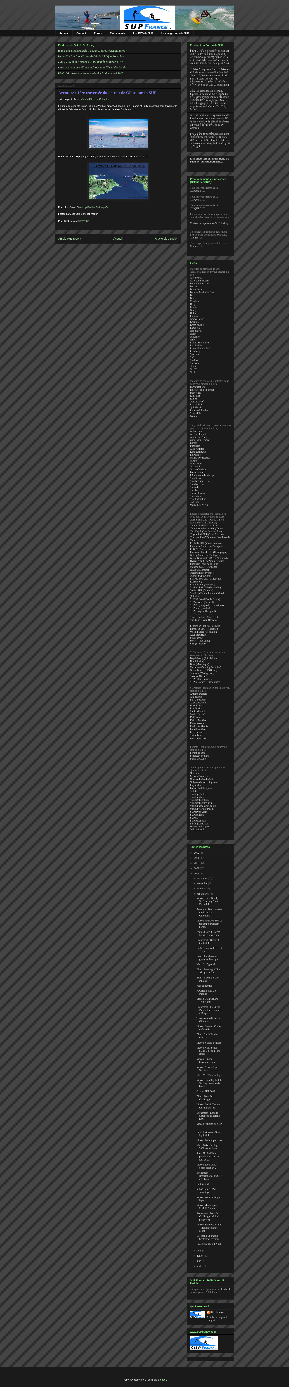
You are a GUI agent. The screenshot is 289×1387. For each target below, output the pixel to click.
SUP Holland (197, 814)
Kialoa (193, 398)
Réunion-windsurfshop (202, 475)
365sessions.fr (197, 829)
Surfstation (195, 496)
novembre (202, 883)
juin (199, 1261)
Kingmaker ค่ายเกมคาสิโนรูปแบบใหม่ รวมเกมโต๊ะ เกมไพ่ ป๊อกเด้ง (92, 67)
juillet (200, 1255)
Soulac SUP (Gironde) (201, 590)
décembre (202, 878)
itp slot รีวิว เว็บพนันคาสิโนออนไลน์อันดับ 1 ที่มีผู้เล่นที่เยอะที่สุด (91, 56)
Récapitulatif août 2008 (208, 1244)
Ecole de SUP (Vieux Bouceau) (206, 543)
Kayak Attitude (198, 451)
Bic (192, 295)
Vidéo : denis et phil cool (209, 1140)
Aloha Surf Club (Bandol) (203, 522)
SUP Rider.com (198, 820)
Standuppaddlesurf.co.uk (203, 806)
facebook (225, 1289)
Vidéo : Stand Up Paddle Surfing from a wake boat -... (209, 1083)
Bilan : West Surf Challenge (205, 1098)
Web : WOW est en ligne (209, 1075)
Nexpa (193, 460)
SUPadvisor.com (198, 811)
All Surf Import (198, 434)
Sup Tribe (195, 490)
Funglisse (195, 446)
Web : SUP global (205, 964)
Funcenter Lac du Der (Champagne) (208, 552)
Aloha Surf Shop (198, 437)
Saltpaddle (195, 413)
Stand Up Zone (198, 758)
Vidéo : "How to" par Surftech (207, 1069)
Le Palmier (195, 454)
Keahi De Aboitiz (199, 726)
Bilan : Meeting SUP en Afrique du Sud (208, 971)
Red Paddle (196, 345)
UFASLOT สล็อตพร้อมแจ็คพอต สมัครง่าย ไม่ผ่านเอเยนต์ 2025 (90, 73)
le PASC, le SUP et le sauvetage (207, 1191)
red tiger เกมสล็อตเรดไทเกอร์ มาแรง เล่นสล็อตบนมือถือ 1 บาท (90, 62)
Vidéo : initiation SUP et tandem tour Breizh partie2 (209, 923)
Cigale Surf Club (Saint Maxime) (207, 534)
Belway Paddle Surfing (202, 292)
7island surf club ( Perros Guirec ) (207, 519)
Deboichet (195, 392)
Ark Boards (196, 277)
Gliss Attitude (197, 448)
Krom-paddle (197, 325)
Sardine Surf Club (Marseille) (205, 587)
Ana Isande (196, 696)
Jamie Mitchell (198, 711)
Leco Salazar (196, 732)
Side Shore (195, 478)
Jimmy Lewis (197, 319)
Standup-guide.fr (198, 794)
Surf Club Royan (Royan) (203, 620)
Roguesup (195, 351)
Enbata (193, 443)
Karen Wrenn (197, 723)
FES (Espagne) (198, 643)
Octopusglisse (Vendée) (202, 572)
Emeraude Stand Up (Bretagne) (206, 546)
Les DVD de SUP (143, 33)
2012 (197, 852)
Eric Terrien (196, 708)
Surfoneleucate (198, 493)
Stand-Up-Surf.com (200, 481)
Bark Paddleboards (200, 283)
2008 (197, 873)
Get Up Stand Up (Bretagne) (205, 555)
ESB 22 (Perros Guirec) (202, 549)
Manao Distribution (200, 457)
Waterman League (199, 826)
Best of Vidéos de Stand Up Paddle (208, 1134)
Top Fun (194, 502)
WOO (193, 372)
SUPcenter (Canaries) (201, 679)
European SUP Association (204, 628)
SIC (192, 357)
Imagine (194, 316)
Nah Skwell (196, 330)
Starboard (195, 360)
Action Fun (196, 431)
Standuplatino (197, 797)
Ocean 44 (195, 466)
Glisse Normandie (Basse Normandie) (209, 558)
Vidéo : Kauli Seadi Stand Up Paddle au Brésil (208, 1050)
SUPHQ (194, 817)
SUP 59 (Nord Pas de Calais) (205, 599)
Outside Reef (196, 401)
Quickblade (196, 407)
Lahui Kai (195, 327)
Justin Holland (197, 714)
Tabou (193, 366)
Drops (193, 304)
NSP (192, 339)
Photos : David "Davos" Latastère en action (208, 933)
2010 (197, 863)
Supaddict (195, 487)
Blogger (162, 1379)
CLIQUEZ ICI (197, 190)
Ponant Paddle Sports (201, 788)
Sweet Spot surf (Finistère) (204, 617)
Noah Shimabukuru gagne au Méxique (207, 958)
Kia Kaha (195, 395)
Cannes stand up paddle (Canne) (206, 528)
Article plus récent (69, 238)
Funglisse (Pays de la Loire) (204, 564)
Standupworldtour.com (202, 808)
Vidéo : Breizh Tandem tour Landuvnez (208, 1106)
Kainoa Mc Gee (198, 720)
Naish (193, 333)
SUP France (217, 1312)
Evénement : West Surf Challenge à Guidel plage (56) (208, 1216)
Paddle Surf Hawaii (200, 342)
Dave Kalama (197, 705)
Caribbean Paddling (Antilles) (205, 667)
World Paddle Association (203, 631)
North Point (196, 463)
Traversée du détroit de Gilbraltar (91, 99)
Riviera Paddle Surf (200, 348)
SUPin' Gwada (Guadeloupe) (205, 682)
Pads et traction (204, 985)
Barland (194, 286)
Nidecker (194, 336)
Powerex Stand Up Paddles (206, 992)
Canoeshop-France (199, 440)
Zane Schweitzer (198, 738)
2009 (197, 868)
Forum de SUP (197, 752)
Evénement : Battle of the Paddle (207, 942)
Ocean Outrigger (198, 469)
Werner (194, 416)
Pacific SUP (196, 404)
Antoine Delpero (198, 693)
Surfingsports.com (199, 823)
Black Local (196, 289)
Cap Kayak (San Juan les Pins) (206, 531)
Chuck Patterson (198, 702)
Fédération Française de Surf (205, 626)
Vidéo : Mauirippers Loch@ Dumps (206, 1207)
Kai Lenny (195, 717)
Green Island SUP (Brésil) (203, 670)
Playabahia (195, 785)
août (199, 1250)
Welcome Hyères (199, 505)
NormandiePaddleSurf (201, 779)
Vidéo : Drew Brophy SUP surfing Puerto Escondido (207, 901)
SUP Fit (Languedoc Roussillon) (207, 605)
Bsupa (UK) (196, 637)
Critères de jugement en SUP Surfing (209, 223)
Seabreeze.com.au (199, 755)
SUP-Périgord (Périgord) (203, 611)
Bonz (193, 298)
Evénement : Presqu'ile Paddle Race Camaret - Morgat (209, 1010)
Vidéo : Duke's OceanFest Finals (206, 1060)
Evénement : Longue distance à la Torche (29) (208, 1115)
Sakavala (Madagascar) (202, 673)
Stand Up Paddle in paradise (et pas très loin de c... (208, 1156)
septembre (202, 894)
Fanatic (194, 307)
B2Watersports (197, 386)
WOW (193, 369)
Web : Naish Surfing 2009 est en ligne (206, 1147)
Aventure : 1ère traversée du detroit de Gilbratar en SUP (107, 92)
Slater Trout (196, 735)
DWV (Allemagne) (200, 640)
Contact (81, 33)
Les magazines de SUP (175, 33)
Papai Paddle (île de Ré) (202, 584)
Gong (193, 310)
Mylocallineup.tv (199, 776)
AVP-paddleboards (200, 280)
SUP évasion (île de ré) (202, 602)
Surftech (194, 363)
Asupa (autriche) (198, 634)
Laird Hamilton (198, 729)
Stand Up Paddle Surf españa (92, 207)
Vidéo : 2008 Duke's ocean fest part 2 (206, 1166)
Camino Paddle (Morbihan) (204, 525)
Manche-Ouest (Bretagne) (203, 566)
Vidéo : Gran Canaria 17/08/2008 (207, 1000)
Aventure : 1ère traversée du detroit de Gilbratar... (209, 912)
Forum (98, 33)
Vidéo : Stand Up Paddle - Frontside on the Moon (209, 1227)
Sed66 (193, 791)
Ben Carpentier (198, 699)
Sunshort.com (197, 484)
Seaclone (194, 354)
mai (199, 1266)
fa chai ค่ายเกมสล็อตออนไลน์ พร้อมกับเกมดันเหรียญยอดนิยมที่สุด (92, 50)
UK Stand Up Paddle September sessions (207, 1237)
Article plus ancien (166, 238)
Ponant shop (196, 472)
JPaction (194, 773)
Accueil (64, 33)
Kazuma (194, 322)
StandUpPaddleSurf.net (202, 803)
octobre (201, 888)
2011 (197, 858)
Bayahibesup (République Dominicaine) (203, 660)
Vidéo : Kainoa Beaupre (208, 1042)
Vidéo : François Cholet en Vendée (208, 1028)
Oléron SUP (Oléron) (201, 575)
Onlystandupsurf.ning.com (203, 782)
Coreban (194, 301)
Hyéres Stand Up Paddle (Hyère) (207, 561)
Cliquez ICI (196, 237)
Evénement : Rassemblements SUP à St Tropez (209, 1175)
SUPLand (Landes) (200, 608)
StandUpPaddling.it (200, 800)
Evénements (117, 33)
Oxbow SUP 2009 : (206, 1091)
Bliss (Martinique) (199, 664)
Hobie (193, 313)
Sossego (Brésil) (198, 676)
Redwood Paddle (199, 410)
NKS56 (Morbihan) (200, 569)
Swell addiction (198, 499)
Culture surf (202, 1184)
